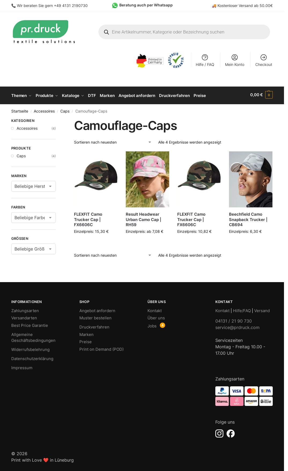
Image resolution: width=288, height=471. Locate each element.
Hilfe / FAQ (205, 60)
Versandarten (24, 316)
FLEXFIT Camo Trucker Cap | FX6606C (88, 218)
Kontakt (154, 309)
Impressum (21, 366)
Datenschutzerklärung (32, 357)
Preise (85, 340)
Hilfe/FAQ (242, 309)
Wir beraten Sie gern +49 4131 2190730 (52, 5)
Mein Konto (234, 60)
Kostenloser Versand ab (238, 5)
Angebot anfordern (97, 309)
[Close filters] (57, 120)
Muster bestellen (95, 316)
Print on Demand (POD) (101, 347)
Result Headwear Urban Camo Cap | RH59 (143, 218)
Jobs (152, 324)
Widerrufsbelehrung (30, 348)
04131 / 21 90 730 (233, 320)
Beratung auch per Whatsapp (146, 5)
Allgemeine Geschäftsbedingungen (33, 336)
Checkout (263, 60)
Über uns (156, 316)
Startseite (19, 110)
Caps (64, 110)
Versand (262, 309)
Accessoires (44, 110)
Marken (86, 333)
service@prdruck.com (237, 326)
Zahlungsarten (25, 309)
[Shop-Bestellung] (113, 141)
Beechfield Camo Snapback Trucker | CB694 (248, 218)
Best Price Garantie (29, 324)
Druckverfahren (94, 325)
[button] (261, 95)
